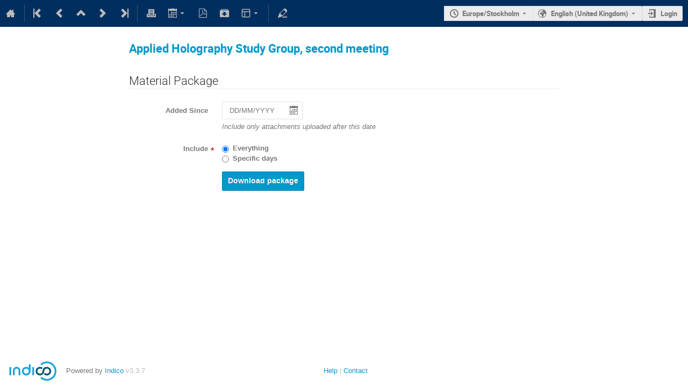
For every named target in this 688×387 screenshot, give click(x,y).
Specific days (255, 158)
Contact (355, 370)
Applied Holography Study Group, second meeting (259, 48)
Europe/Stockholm (490, 13)
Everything (251, 148)
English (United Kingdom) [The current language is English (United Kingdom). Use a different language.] (589, 13)
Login (669, 13)
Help (331, 370)
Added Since (187, 111)
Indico (114, 370)
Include (195, 149)
